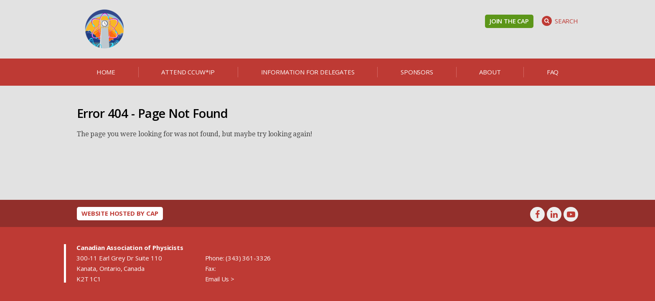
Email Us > (219, 279)
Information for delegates (308, 72)
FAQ (553, 72)
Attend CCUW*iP (188, 72)
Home (105, 72)
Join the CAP (509, 21)
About (489, 72)
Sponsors (417, 72)
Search (560, 21)
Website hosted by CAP (119, 213)
